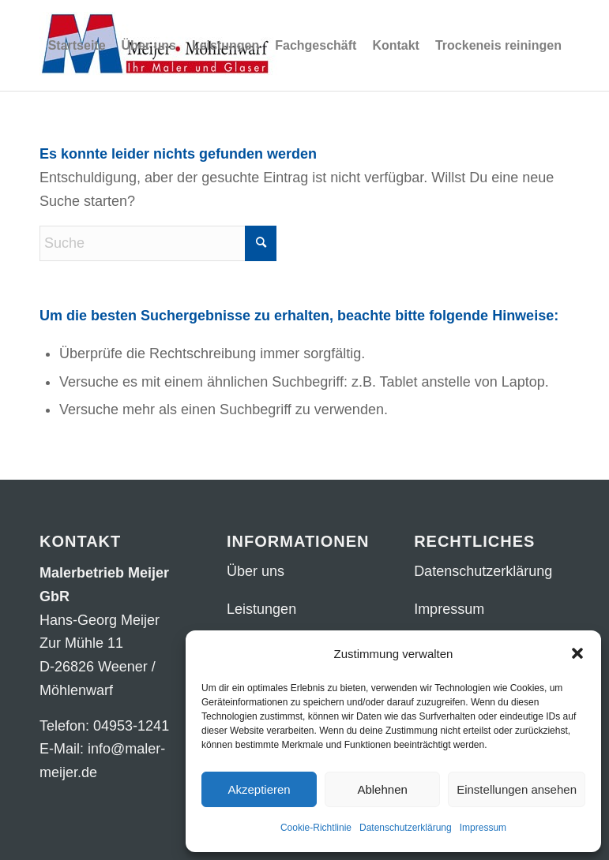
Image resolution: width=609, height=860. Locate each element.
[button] (577, 653)
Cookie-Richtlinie (315, 827)
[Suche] (157, 243)
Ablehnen (382, 789)
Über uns (255, 571)
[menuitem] (77, 45)
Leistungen (261, 609)
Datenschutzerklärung (405, 827)
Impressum (483, 827)
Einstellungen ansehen (517, 789)
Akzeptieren (258, 789)
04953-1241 (131, 726)
